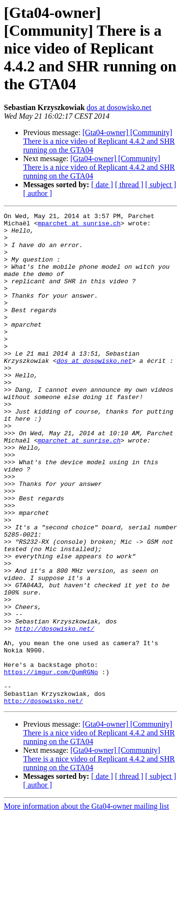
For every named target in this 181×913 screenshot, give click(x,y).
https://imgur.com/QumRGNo (51, 764)
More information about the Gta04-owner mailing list (86, 904)
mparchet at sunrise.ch (79, 225)
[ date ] (102, 184)
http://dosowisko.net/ (54, 712)
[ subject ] (160, 184)
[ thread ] (129, 184)
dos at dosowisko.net (119, 107)
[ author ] (37, 193)
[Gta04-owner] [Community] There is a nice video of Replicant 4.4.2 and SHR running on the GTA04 (99, 141)
